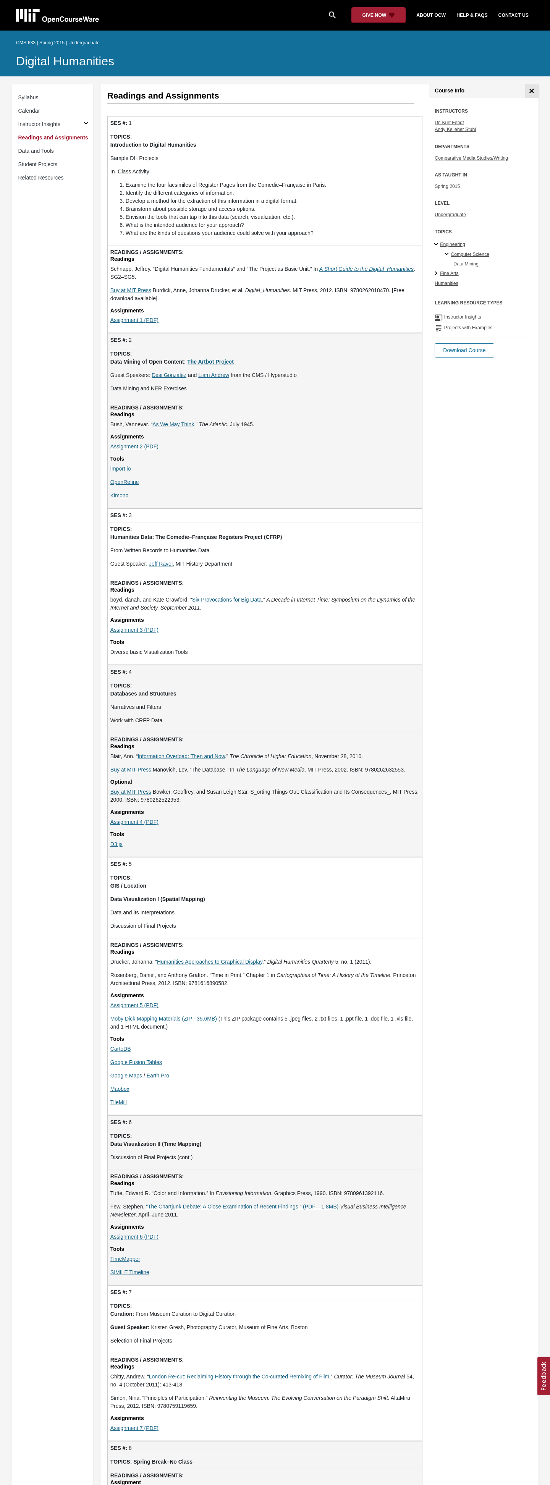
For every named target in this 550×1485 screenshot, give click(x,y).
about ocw (431, 15)
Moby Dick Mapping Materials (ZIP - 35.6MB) (163, 1019)
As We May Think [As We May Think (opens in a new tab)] (173, 424)
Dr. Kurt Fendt (449, 122)
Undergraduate (450, 214)
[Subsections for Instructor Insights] (86, 124)
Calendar (29, 111)
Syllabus (28, 97)
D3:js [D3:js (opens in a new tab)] (116, 844)
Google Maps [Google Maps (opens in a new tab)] (126, 1075)
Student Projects (38, 164)
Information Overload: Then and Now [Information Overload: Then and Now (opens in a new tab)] (181, 756)
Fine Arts (449, 273)
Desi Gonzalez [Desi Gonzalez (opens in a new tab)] (169, 375)
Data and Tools (36, 151)
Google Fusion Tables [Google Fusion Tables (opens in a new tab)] (136, 1062)
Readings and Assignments (53, 137)
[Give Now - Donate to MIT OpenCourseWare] (378, 15)
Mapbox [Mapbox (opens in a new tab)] (119, 1089)
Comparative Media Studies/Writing (471, 158)
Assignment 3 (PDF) (134, 630)
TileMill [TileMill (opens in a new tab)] (118, 1102)
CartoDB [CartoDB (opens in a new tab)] (120, 1049)
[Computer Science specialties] (448, 254)
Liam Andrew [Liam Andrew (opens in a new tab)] (213, 375)
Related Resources (41, 178)
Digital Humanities (65, 61)
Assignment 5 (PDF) (134, 1005)
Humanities (446, 283)
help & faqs (471, 15)
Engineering (452, 244)
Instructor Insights (39, 124)
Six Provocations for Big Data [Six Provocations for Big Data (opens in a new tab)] (227, 600)
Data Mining (465, 264)
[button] (464, 350)
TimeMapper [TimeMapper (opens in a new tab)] (125, 1259)
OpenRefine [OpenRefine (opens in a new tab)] (124, 482)
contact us (513, 15)
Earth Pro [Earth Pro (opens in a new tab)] (158, 1075)
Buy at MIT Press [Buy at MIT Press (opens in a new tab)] (130, 290)
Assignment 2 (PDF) (134, 446)
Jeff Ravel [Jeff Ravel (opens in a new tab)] (161, 564)
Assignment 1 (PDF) (134, 320)
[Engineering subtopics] (437, 245)
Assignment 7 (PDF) (134, 1428)
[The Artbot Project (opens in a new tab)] (210, 362)
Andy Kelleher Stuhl (455, 129)
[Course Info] (532, 91)
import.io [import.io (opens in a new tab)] (120, 469)
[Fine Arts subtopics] (437, 274)
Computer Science (470, 254)
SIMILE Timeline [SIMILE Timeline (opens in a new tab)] (129, 1272)
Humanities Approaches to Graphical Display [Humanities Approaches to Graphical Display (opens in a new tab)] (209, 962)
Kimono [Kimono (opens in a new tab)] (119, 495)
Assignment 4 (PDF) (134, 822)
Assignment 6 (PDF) (134, 1237)
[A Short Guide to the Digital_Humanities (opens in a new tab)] (366, 269)
